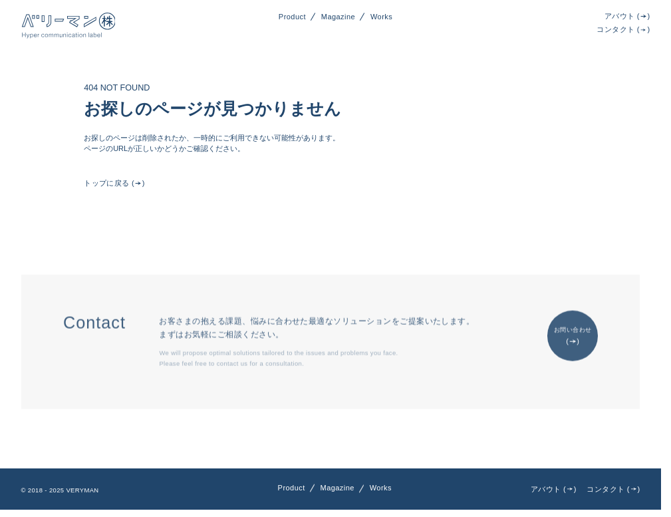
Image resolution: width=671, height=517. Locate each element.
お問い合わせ (572, 337)
